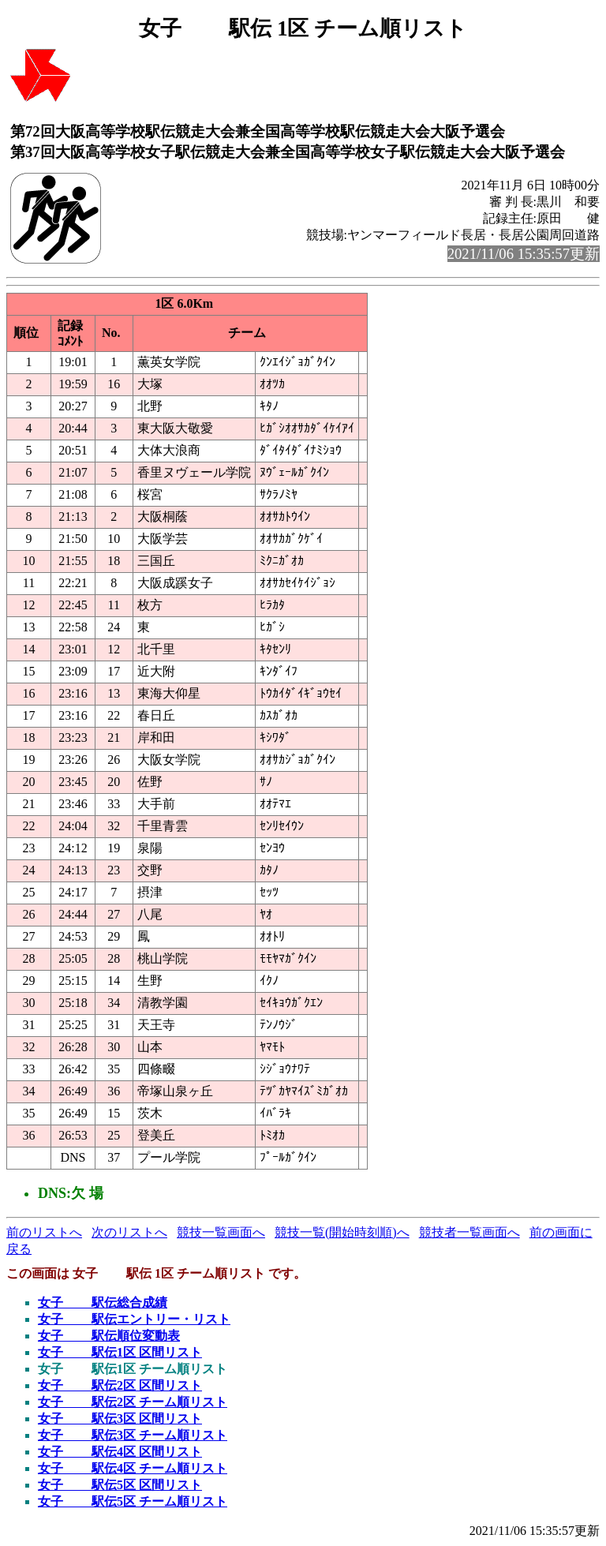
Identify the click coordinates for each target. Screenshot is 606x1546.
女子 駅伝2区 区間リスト (120, 1385)
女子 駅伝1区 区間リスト (120, 1352)
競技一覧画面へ (221, 1232)
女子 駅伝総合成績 (102, 1302)
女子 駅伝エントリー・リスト (134, 1319)
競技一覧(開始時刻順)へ (342, 1232)
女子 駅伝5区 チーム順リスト (132, 1501)
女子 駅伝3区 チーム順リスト (132, 1435)
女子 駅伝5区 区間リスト (120, 1485)
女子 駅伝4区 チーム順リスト (132, 1468)
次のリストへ (129, 1232)
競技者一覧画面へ (469, 1232)
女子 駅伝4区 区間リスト (120, 1451)
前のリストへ (44, 1232)
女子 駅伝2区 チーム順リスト (132, 1402)
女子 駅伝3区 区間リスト (120, 1418)
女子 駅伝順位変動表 (109, 1335)
